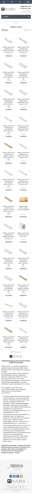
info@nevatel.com (25, 6)
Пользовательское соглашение (16, 487)
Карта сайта (16, 490)
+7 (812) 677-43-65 (25, 8)
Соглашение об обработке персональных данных (16, 489)
